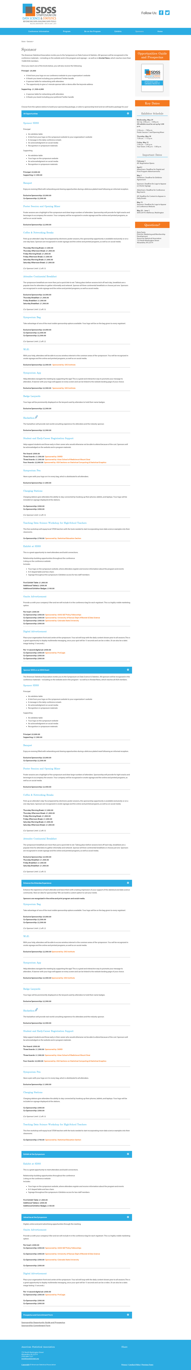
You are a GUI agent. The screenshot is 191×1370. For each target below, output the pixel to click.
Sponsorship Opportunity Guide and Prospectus (43, 1322)
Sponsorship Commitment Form (35, 1325)
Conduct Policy (134, 1365)
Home (160, 31)
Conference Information (38, 31)
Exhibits (118, 31)
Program (67, 31)
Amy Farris (141, 232)
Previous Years (147, 1365)
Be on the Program (92, 31)
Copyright (25, 1365)
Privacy (124, 1365)
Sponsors (139, 31)
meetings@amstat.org (30, 1359)
